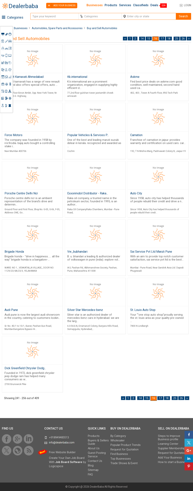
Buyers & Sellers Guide (98, 442)
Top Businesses (120, 458)
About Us (94, 448)
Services (125, 5)
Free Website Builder (62, 452)
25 (176, 38)
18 (168, 38)
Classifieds (141, 5)
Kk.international (77, 77)
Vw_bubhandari (77, 251)
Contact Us (95, 461)
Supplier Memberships (172, 448)
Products (111, 5)
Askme (134, 77)
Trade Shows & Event (124, 463)
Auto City (136, 193)
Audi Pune (11, 310)
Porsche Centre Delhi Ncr (21, 193)
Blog (90, 465)
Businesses (95, 5)
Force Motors (13, 135)
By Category (118, 436)
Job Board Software (68, 462)
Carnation (136, 135)
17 (162, 38)
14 (142, 38)
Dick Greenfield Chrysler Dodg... (25, 368)
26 (183, 38)
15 (148, 38)
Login (187, 5)
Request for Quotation (124, 449)
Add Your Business (170, 457)
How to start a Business (173, 462)
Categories (12, 17)
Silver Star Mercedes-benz (85, 310)
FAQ (90, 474)
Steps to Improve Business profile (169, 437)
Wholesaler (117, 440)
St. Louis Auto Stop (142, 310)
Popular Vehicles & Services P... (88, 135)
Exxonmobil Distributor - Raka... (87, 193)
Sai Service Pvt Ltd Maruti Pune (151, 251)
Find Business (119, 454)
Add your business (60, 5)
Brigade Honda (14, 251)
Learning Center (168, 444)
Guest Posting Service (97, 454)
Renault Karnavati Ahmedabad (24, 77)
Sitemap (93, 470)
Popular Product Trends (125, 445)
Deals (154, 5)
